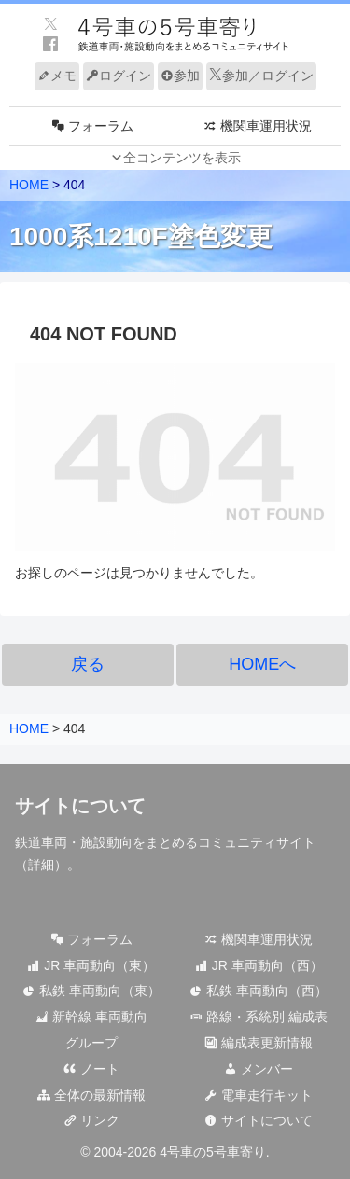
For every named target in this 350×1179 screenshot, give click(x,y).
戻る (88, 664)
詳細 (41, 864)
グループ (91, 1042)
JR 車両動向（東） (91, 965)
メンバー (258, 1068)
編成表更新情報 (258, 1042)
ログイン (118, 75)
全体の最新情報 (91, 1095)
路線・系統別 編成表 (258, 1016)
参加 (180, 75)
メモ (57, 75)
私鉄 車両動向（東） (91, 990)
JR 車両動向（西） (259, 965)
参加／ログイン (261, 75)
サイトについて (258, 1120)
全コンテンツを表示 (182, 157)
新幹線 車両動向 (91, 1016)
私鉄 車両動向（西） (258, 990)
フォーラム (91, 939)
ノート (91, 1068)
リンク (91, 1120)
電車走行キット (258, 1095)
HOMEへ (262, 664)
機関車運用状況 (258, 939)
